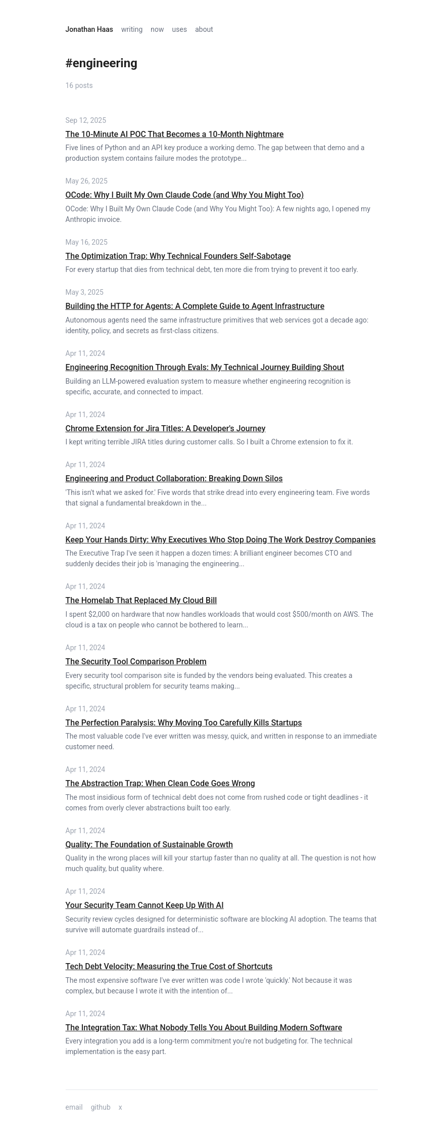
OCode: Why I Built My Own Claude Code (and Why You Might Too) (185, 195)
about (204, 29)
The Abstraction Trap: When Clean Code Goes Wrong (160, 783)
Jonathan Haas (90, 29)
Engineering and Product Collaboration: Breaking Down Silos (174, 478)
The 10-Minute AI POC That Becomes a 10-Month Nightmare (175, 134)
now (157, 29)
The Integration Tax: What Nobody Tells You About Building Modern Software (204, 1027)
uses (179, 29)
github (101, 1107)
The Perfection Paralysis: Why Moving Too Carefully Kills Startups (184, 722)
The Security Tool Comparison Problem (136, 661)
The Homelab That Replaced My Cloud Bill (141, 600)
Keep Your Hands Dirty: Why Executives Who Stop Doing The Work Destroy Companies (221, 539)
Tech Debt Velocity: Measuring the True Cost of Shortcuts (169, 966)
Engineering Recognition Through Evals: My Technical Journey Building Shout (205, 367)
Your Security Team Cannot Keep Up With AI (145, 905)
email (74, 1107)
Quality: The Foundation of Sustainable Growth (149, 844)
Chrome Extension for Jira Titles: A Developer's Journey (166, 428)
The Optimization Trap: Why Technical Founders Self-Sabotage (178, 256)
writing (131, 29)
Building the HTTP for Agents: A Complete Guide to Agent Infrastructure (195, 306)
